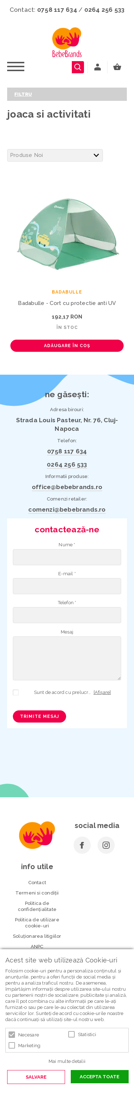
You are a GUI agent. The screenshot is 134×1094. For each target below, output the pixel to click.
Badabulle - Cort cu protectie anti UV (67, 303)
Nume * (67, 544)
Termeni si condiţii (37, 893)
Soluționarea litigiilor (37, 936)
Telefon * (67, 602)
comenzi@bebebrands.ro (66, 509)
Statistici (87, 1034)
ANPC (37, 946)
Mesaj (67, 632)
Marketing (29, 1045)
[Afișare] (102, 692)
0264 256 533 (104, 9)
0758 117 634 (57, 9)
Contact (37, 882)
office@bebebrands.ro (67, 487)
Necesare (28, 1035)
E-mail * (67, 573)
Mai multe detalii (67, 1061)
